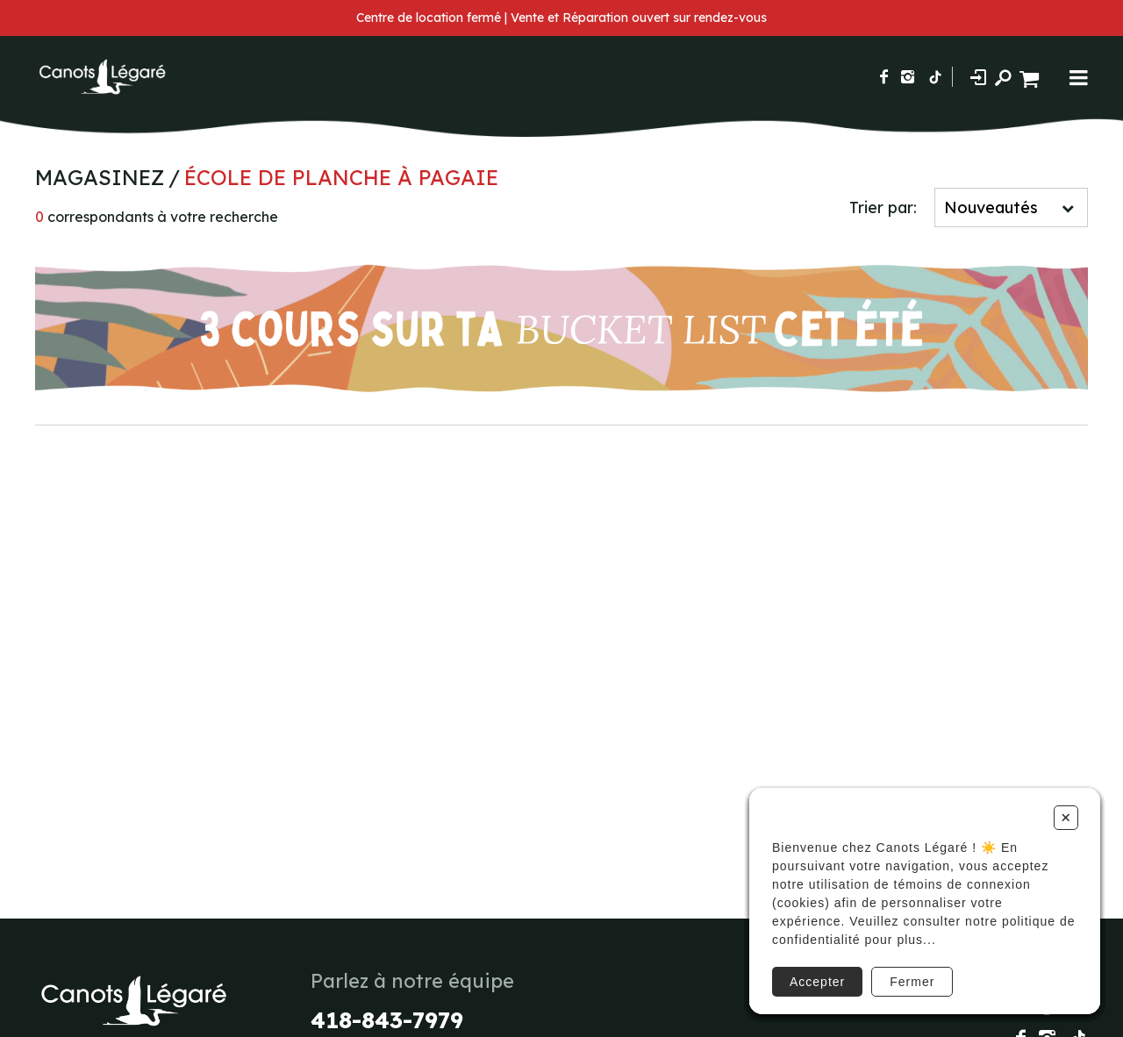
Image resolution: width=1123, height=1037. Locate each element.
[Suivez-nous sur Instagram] (907, 77)
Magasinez (99, 177)
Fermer (912, 982)
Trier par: (883, 207)
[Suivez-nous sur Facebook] (884, 77)
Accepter (817, 982)
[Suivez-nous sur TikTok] (935, 77)
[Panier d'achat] (1031, 76)
